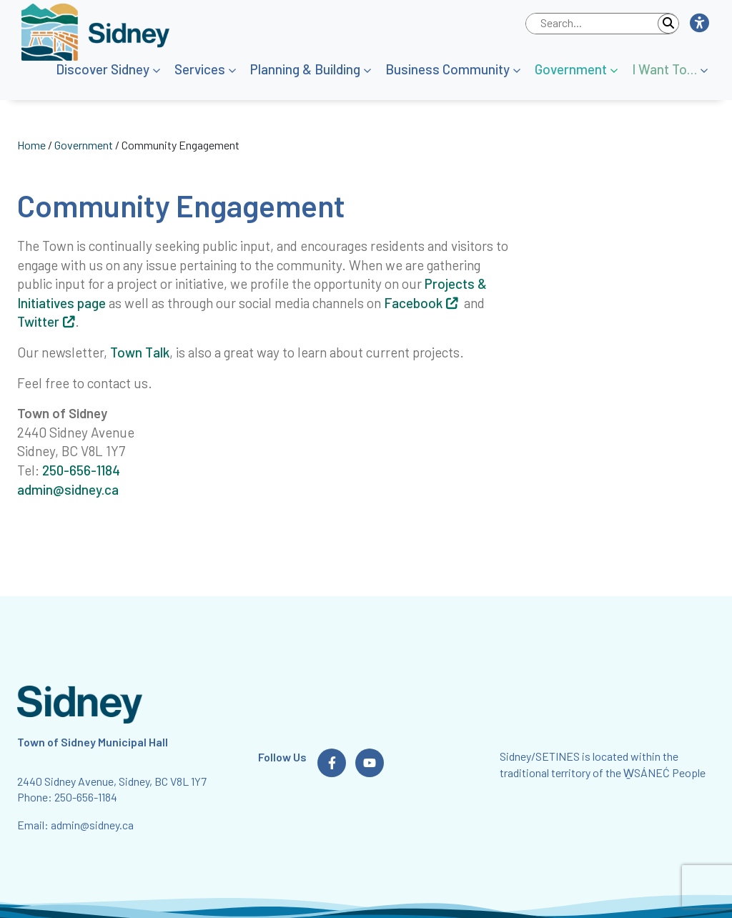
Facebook (413, 303)
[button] (699, 23)
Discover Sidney (102, 69)
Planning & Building (305, 69)
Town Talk (139, 352)
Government (571, 69)
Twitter (38, 321)
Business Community (447, 69)
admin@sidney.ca (68, 489)
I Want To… (664, 69)
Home (31, 145)
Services (199, 69)
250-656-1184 (81, 470)
